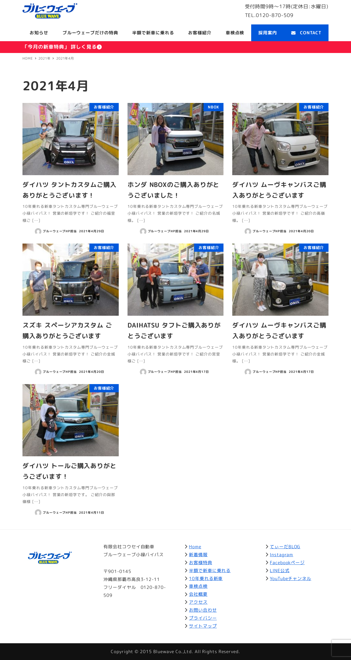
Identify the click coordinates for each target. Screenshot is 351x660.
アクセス (198, 602)
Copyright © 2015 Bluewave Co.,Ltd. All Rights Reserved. (175, 651)
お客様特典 (200, 563)
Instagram (281, 555)
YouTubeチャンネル (290, 578)
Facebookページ (287, 563)
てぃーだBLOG (285, 547)
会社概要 (198, 594)
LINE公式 (279, 570)
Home (195, 547)
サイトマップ (203, 626)
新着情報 (198, 555)
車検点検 (198, 586)
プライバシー (203, 618)
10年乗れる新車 (206, 578)
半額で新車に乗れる (210, 570)
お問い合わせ (203, 610)
